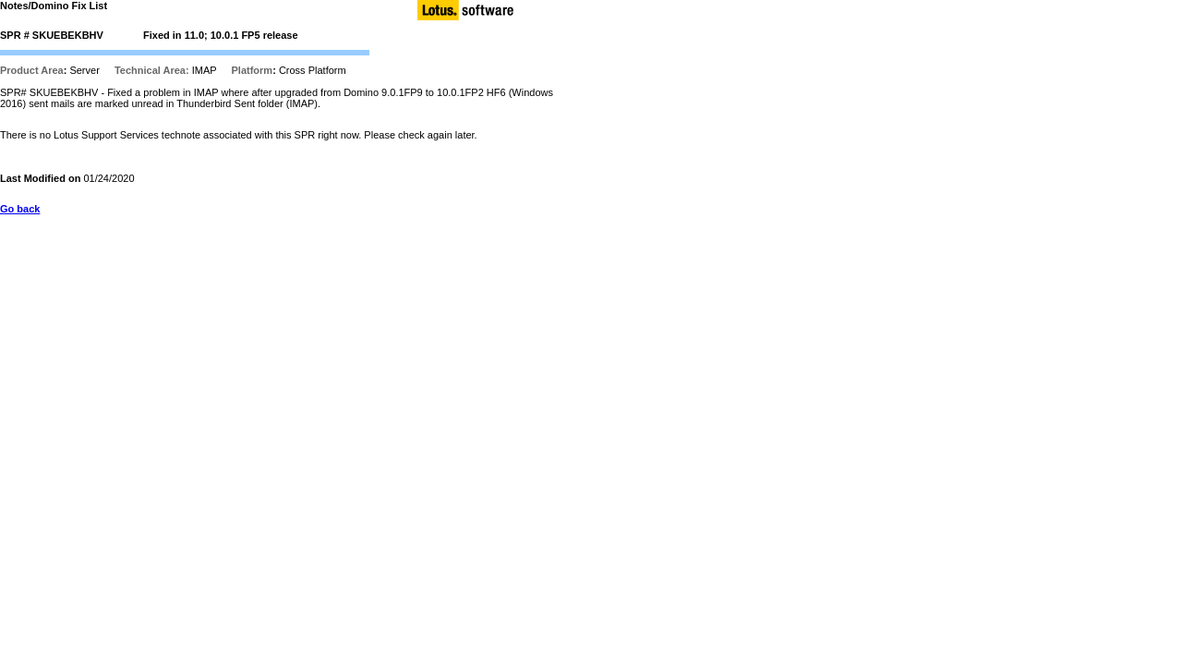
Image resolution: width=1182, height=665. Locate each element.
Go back (20, 208)
